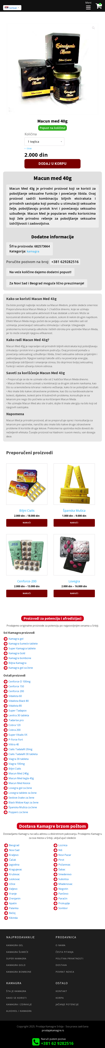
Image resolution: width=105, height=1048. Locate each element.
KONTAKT (61, 990)
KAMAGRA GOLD (16, 964)
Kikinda (13, 917)
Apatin (13, 903)
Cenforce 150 (16, 686)
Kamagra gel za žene (21, 667)
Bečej (12, 913)
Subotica (63, 879)
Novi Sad (14, 850)
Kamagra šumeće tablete (23, 643)
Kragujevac (15, 869)
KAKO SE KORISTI (16, 997)
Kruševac (14, 874)
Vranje (13, 893)
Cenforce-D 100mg (20, 681)
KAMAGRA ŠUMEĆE (17, 951)
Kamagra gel (16, 638)
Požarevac (64, 864)
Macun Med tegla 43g (21, 778)
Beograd (14, 845)
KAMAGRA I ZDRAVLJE (19, 1004)
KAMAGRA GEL (14, 945)
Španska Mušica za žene (23, 807)
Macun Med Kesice (19, 783)
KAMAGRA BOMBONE (18, 971)
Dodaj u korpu (53, 164)
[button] (93, 28)
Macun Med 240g (19, 773)
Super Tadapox (17, 710)
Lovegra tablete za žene (23, 792)
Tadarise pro (16, 720)
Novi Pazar (64, 854)
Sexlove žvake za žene (21, 797)
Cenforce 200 (16, 691)
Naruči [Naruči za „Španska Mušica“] (74, 522)
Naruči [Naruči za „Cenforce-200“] (27, 593)
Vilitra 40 (14, 744)
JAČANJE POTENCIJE (67, 1004)
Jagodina (14, 864)
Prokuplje (64, 903)
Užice (12, 884)
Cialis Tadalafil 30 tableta (23, 754)
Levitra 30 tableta (19, 715)
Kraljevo (14, 854)
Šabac (61, 869)
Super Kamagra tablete (22, 648)
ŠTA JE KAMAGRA (16, 990)
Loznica (62, 845)
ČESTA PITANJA (65, 951)
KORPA (60, 997)
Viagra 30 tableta (19, 758)
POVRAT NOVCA (65, 971)
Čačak (12, 859)
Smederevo (65, 874)
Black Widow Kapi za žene (23, 802)
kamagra (33, 251)
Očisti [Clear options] (29, 148)
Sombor (63, 908)
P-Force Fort (16, 739)
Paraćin (62, 898)
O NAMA (60, 945)
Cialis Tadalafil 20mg (20, 749)
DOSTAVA (61, 964)
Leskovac (14, 879)
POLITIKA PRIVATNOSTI (69, 958)
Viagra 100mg (17, 763)
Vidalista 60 (15, 696)
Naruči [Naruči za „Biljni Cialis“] (27, 522)
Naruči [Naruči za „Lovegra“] (74, 593)
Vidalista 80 (15, 705)
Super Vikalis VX (18, 734)
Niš (60, 850)
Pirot (61, 859)
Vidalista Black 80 (19, 700)
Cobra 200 (15, 729)
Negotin (63, 888)
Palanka (13, 908)
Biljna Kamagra (17, 662)
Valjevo (13, 888)
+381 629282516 (65, 261)
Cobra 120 (15, 725)
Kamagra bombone (20, 658)
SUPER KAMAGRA (16, 958)
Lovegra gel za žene (20, 788)
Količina (31, 134)
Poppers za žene (18, 812)
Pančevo (63, 893)
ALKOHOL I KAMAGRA (19, 1010)
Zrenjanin (14, 898)
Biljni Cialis (15, 768)
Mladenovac (65, 884)
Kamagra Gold (17, 653)
